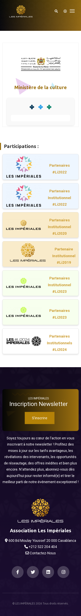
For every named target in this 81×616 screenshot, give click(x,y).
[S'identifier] (64, 11)
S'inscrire (39, 418)
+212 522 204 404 (40, 547)
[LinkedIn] (48, 572)
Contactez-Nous (40, 553)
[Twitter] (33, 572)
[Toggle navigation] (72, 10)
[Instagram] (63, 572)
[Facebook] (18, 572)
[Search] (56, 11)
